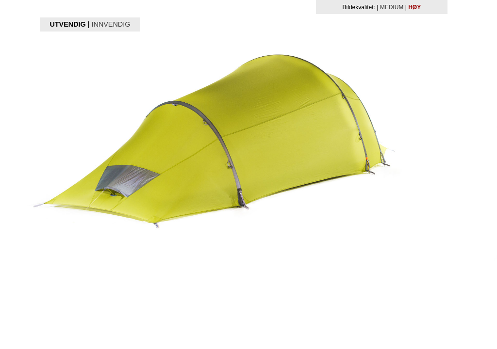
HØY (414, 7)
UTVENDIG (67, 24)
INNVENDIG (110, 24)
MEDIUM (392, 7)
